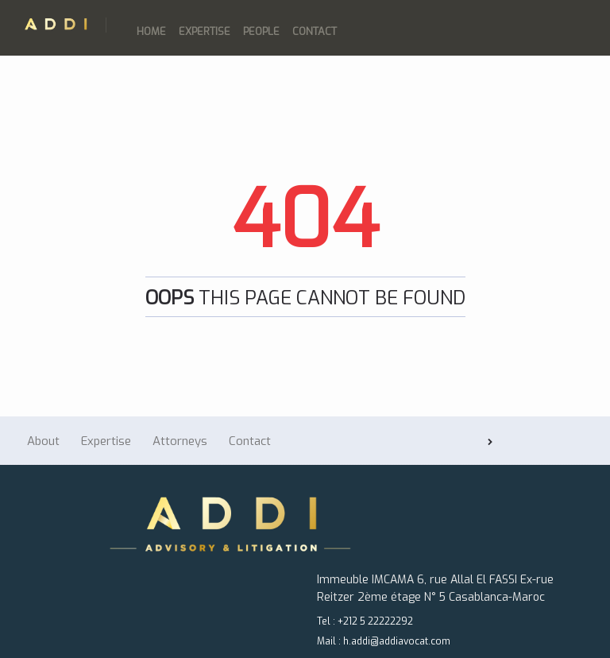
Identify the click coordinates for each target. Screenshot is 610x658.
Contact (314, 31)
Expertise (204, 31)
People (261, 31)
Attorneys (179, 441)
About (43, 441)
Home (151, 31)
